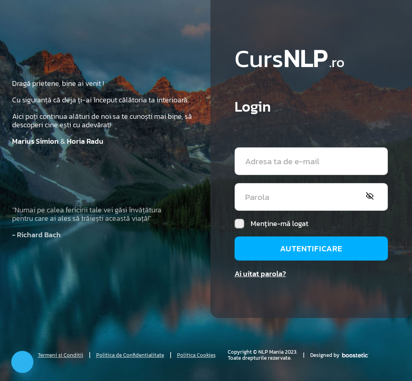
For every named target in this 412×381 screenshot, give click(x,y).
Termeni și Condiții (60, 355)
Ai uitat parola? (260, 273)
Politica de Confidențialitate (130, 355)
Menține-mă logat (271, 223)
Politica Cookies (196, 355)
